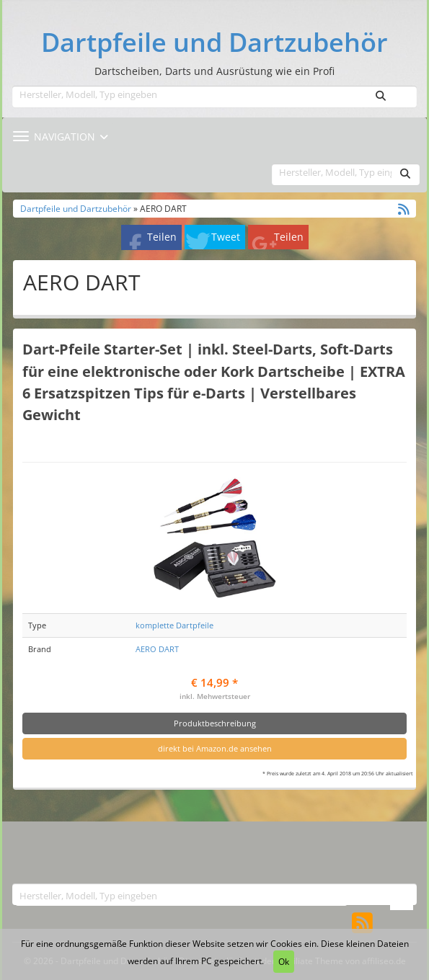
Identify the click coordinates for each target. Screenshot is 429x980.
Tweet (225, 237)
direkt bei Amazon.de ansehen (215, 748)
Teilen (162, 237)
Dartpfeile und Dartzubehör (214, 42)
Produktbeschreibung (215, 723)
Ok (283, 962)
